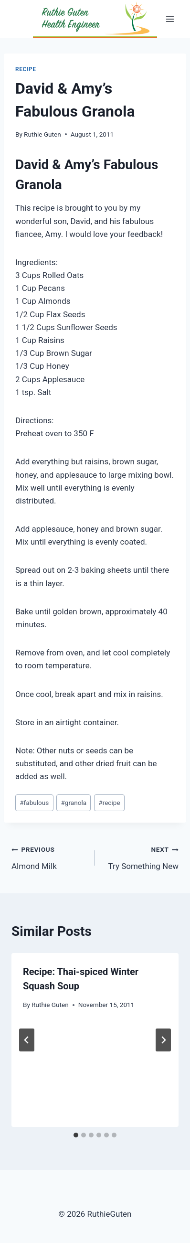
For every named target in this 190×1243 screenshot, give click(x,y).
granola (73, 802)
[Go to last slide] (26, 1040)
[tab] (76, 1135)
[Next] (163, 1040)
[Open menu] (170, 18)
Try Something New (141, 857)
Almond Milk (49, 857)
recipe (109, 802)
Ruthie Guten (42, 134)
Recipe (25, 69)
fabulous (34, 802)
